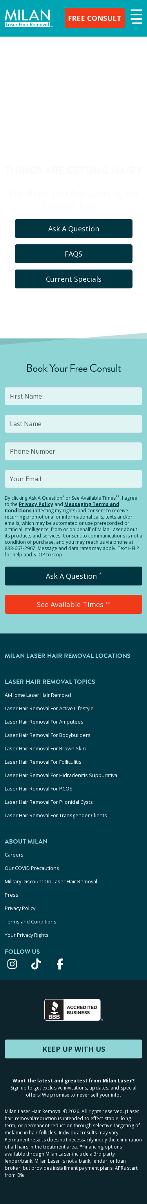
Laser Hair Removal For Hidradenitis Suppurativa (61, 775)
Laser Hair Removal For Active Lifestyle (49, 708)
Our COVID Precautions (32, 868)
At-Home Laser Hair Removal (38, 694)
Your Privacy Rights (27, 934)
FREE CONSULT (95, 18)
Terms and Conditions (30, 921)
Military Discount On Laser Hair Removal (51, 881)
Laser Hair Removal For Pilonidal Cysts (49, 801)
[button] (135, 17)
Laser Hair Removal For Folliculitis (43, 761)
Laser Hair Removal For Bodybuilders (48, 735)
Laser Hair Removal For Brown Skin (45, 748)
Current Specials (74, 279)
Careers (14, 854)
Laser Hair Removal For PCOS (39, 788)
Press (11, 894)
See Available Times (73, 604)
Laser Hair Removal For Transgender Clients (56, 815)
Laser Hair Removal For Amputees (44, 721)
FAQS (73, 254)
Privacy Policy (36, 504)
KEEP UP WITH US (73, 1049)
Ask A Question (73, 228)
